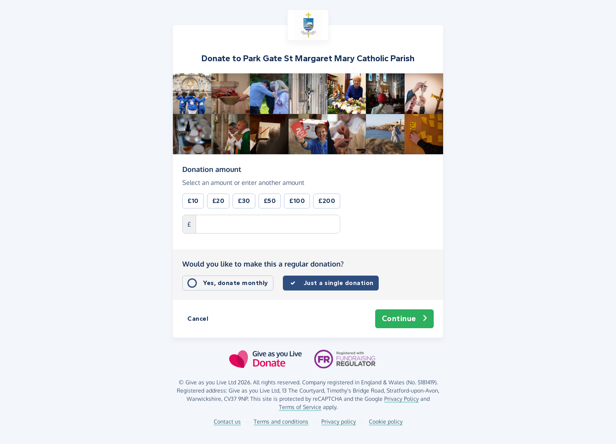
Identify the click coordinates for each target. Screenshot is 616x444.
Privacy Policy (401, 398)
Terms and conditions (281, 421)
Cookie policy (386, 421)
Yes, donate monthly (235, 283)
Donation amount (211, 169)
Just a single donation (339, 283)
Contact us (227, 421)
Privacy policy (338, 421)
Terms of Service (300, 407)
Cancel (197, 318)
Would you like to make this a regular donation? (263, 263)
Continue (404, 319)
